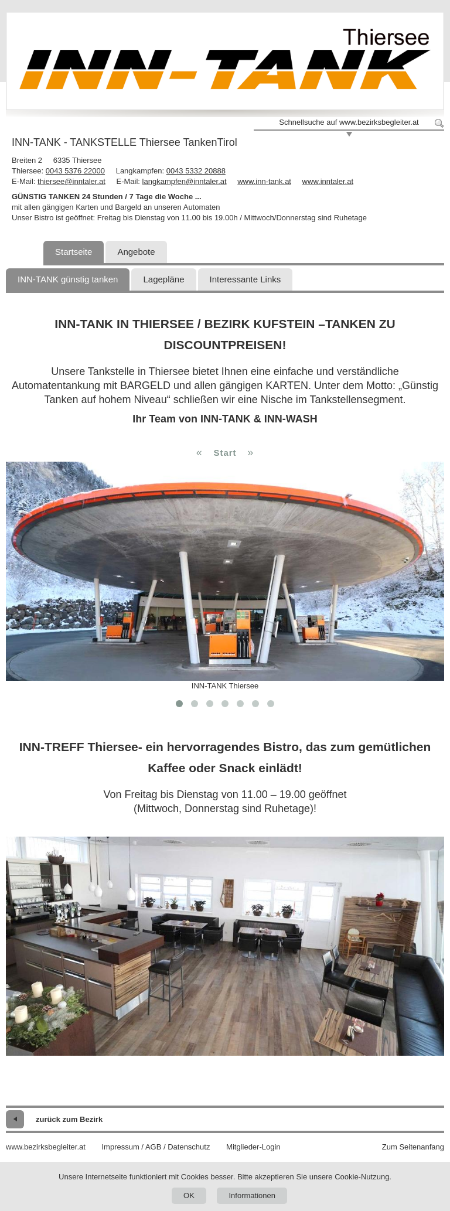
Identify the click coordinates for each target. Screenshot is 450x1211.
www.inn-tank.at (264, 181)
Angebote (136, 252)
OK (189, 1195)
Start (224, 453)
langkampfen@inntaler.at (184, 181)
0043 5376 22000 (75, 170)
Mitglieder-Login (253, 1146)
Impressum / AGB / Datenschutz (155, 1146)
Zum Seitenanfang (413, 1146)
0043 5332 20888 (196, 170)
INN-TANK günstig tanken (68, 279)
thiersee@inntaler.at (71, 181)
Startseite (73, 252)
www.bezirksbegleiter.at (46, 1146)
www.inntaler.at (327, 181)
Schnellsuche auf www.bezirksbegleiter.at (348, 122)
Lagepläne (163, 279)
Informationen (252, 1195)
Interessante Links (245, 279)
